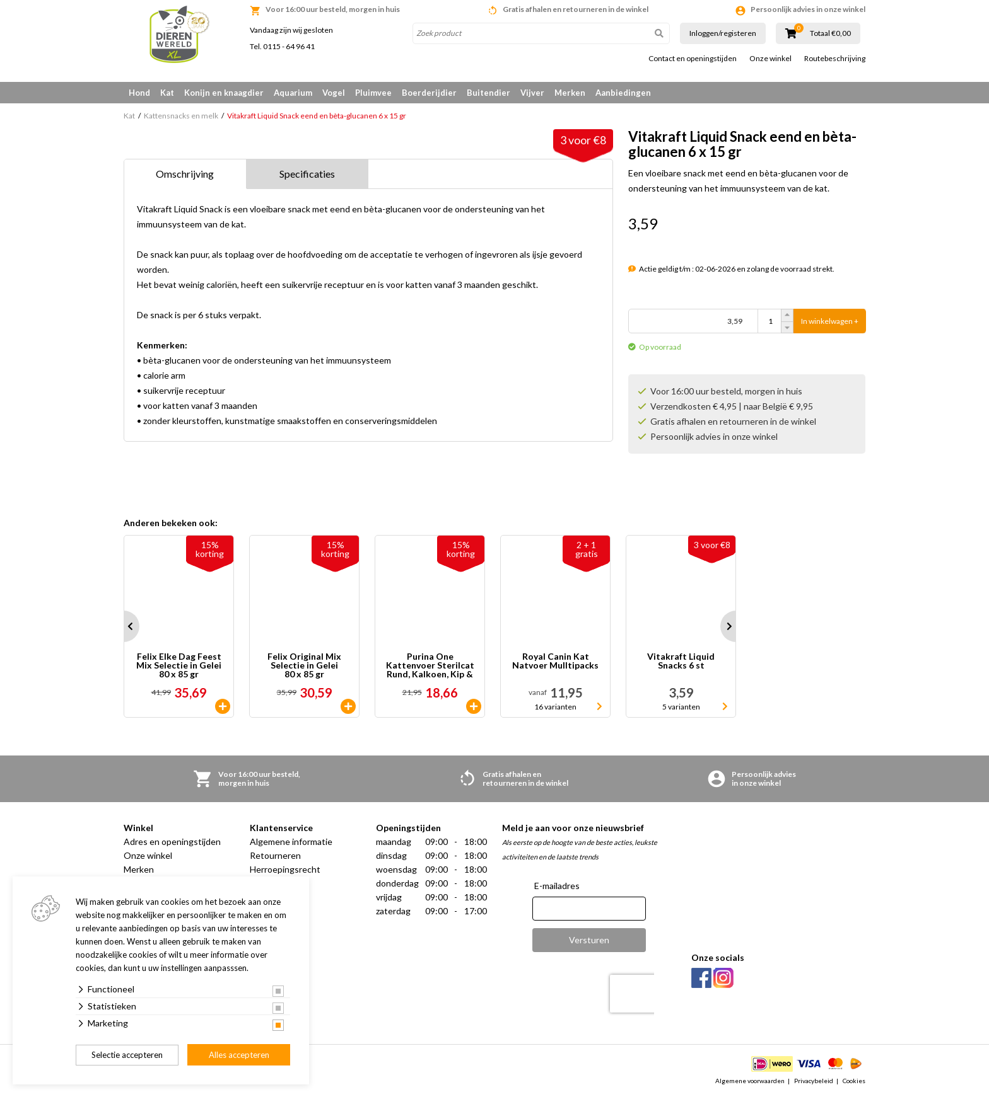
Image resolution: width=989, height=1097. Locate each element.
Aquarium (293, 93)
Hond (139, 93)
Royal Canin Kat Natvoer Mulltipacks (555, 661)
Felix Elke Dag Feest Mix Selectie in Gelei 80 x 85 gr (178, 665)
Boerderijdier (429, 93)
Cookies (854, 1080)
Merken (569, 93)
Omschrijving (185, 174)
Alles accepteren (239, 1055)
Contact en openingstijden (692, 58)
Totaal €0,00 (830, 33)
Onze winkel (770, 58)
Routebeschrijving (834, 58)
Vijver (532, 93)
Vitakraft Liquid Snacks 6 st (681, 661)
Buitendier (488, 93)
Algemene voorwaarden (750, 1080)
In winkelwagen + (829, 321)
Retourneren (275, 855)
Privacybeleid (813, 1080)
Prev (123, 626)
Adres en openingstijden (172, 841)
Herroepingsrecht (285, 869)
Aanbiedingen (623, 93)
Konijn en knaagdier (224, 93)
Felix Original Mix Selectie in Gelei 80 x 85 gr (304, 665)
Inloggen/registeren (722, 33)
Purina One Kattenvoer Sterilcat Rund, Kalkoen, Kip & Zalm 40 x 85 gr (430, 665)
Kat (167, 93)
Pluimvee (373, 93)
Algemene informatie (291, 841)
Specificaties (307, 174)
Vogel (333, 93)
